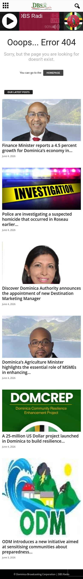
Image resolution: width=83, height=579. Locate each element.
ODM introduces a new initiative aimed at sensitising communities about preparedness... (40, 547)
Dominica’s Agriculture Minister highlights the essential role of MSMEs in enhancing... (39, 367)
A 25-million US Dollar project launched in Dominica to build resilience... (40, 438)
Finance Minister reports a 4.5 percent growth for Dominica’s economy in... (39, 148)
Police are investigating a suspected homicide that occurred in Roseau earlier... (37, 219)
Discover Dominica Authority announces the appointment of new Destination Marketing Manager (41, 293)
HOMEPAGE (53, 73)
